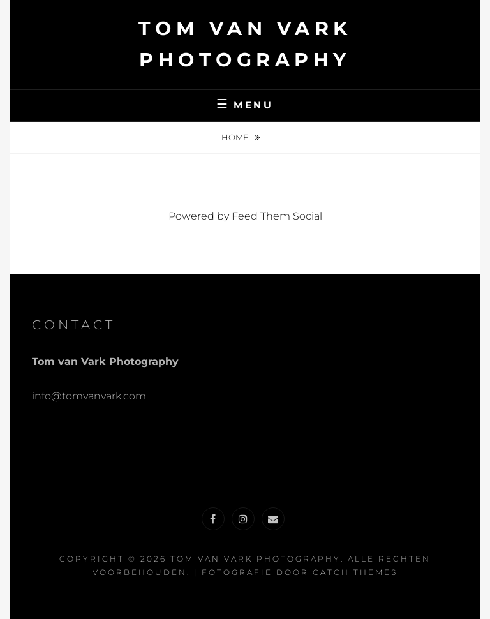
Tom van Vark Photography (255, 558)
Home (236, 137)
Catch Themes (355, 572)
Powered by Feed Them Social (245, 216)
